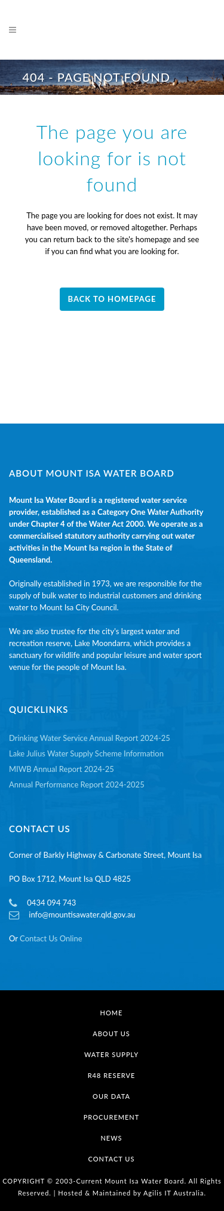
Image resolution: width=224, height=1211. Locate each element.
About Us (111, 1033)
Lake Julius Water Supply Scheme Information (86, 753)
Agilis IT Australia (173, 1193)
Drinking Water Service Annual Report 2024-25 (89, 738)
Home (111, 1013)
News (111, 1138)
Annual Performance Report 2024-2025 (77, 784)
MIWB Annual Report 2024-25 (61, 769)
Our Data (111, 1096)
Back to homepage (112, 299)
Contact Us (111, 1159)
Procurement (112, 1117)
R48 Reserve (112, 1075)
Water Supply (111, 1054)
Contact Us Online (51, 938)
